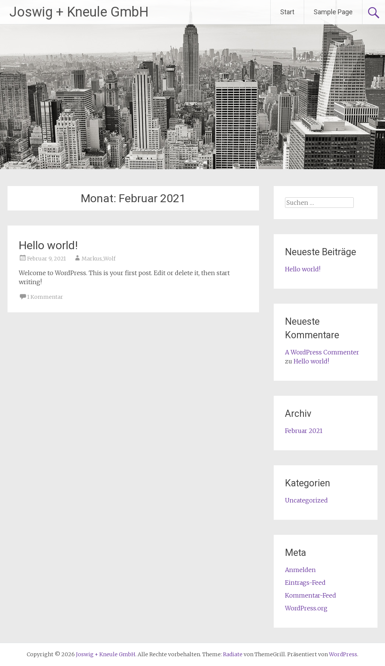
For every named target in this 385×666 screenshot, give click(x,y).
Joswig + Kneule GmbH (79, 12)
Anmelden (300, 570)
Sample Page (333, 12)
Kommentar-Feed (310, 595)
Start (287, 12)
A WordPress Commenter (322, 352)
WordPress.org (306, 608)
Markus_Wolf (98, 258)
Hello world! (48, 245)
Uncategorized (306, 500)
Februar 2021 (304, 430)
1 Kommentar (45, 297)
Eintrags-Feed (305, 582)
